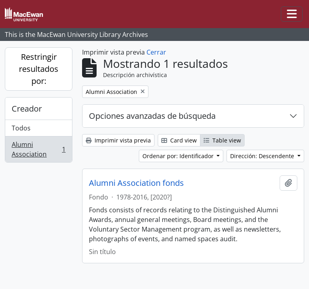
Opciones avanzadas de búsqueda (152, 115)
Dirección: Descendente (263, 156)
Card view (179, 140)
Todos (21, 128)
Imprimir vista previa (118, 140)
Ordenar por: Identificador (178, 156)
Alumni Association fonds (136, 183)
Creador (27, 108)
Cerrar (156, 52)
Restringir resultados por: (38, 68)
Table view (222, 140)
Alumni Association (38, 149)
